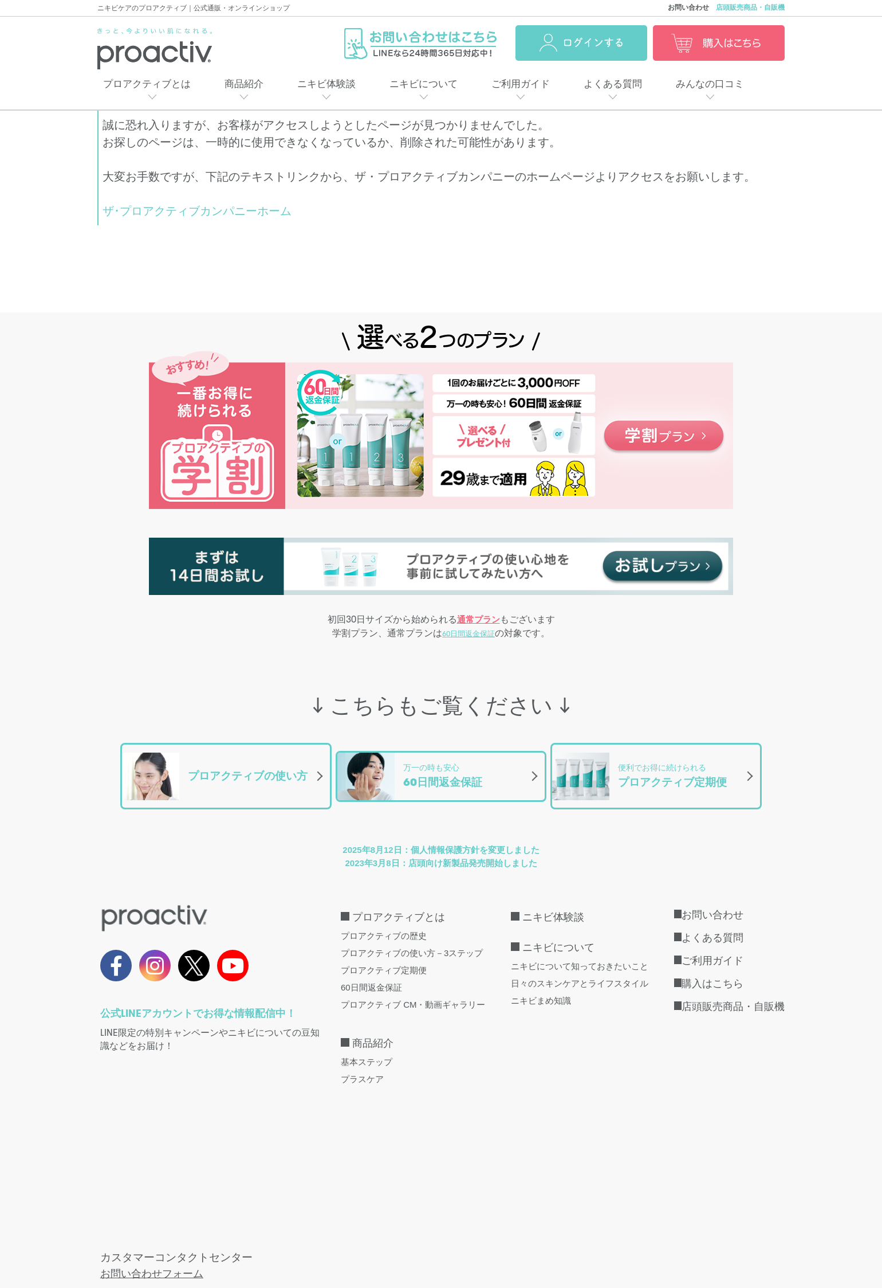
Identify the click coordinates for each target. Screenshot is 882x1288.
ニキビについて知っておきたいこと (579, 953)
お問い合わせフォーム (154, 1118)
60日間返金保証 (468, 635)
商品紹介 (244, 84)
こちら (275, 1167)
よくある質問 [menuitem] (712, 925)
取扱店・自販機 (125, 1226)
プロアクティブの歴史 (384, 923)
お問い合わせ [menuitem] (712, 902)
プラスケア (362, 1066)
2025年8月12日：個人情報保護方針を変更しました (440, 837)
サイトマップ (537, 1226)
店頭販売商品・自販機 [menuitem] (733, 994)
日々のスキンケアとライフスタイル (579, 971)
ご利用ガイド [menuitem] (712, 948)
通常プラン (478, 620)
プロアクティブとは (147, 84)
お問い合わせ (688, 7)
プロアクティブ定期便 (384, 957)
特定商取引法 (203, 1226)
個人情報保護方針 (285, 1226)
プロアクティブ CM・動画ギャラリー (413, 992)
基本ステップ (366, 1049)
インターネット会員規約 (386, 1226)
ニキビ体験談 (326, 84)
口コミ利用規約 (615, 1226)
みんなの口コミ (710, 84)
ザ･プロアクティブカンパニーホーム (197, 211)
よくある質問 (613, 84)
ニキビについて (423, 84)
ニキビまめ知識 (541, 988)
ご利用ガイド (520, 84)
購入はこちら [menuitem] (712, 971)
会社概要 (472, 1226)
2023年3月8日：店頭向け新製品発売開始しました (441, 850)
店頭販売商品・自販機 (750, 7)
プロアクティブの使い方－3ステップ (412, 940)
